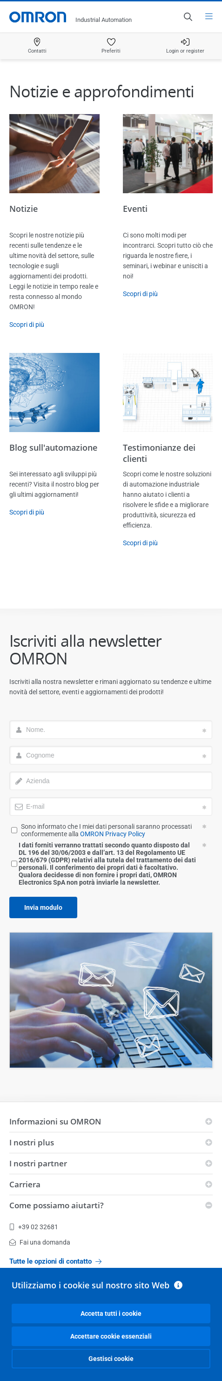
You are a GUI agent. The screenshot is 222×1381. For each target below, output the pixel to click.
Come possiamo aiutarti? (56, 1205)
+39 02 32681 (33, 1227)
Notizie (23, 208)
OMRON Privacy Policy (112, 834)
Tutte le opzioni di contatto (55, 1261)
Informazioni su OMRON (55, 1121)
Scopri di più (26, 324)
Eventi (135, 208)
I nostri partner (38, 1163)
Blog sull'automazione (53, 447)
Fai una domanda (39, 1242)
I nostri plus (31, 1142)
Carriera (24, 1184)
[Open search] (187, 17)
